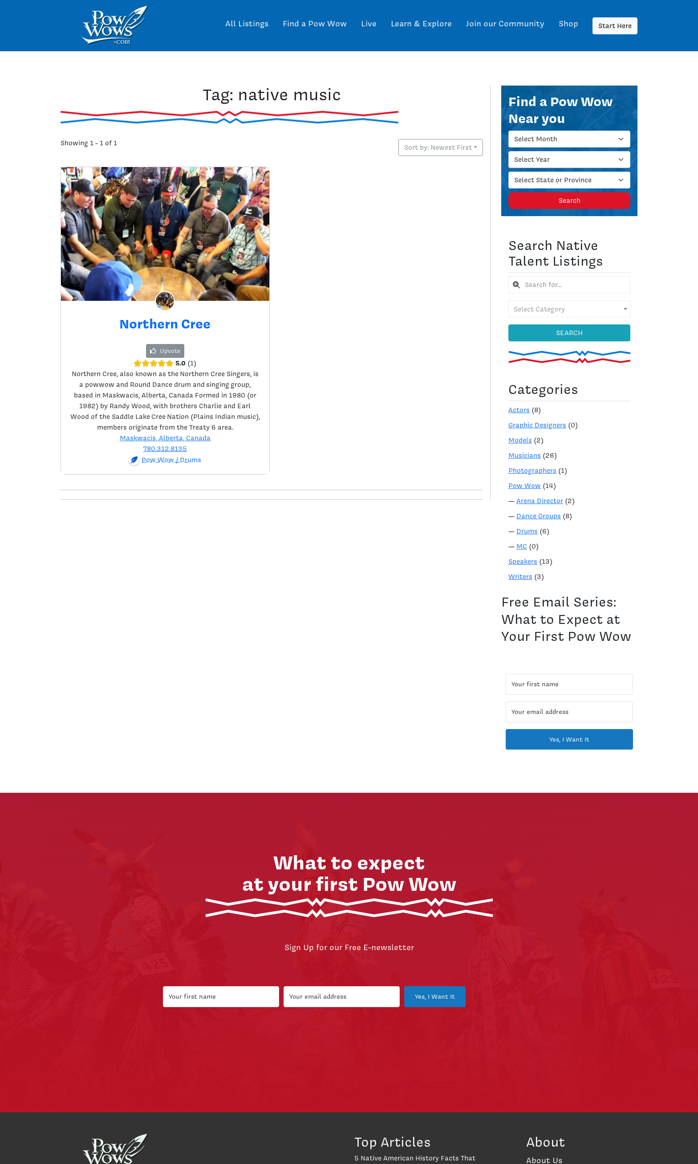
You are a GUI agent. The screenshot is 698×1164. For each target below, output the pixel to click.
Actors (519, 410)
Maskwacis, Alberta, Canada (165, 438)
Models (520, 440)
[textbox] (569, 308)
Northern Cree (165, 323)
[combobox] (569, 284)
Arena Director (539, 500)
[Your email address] (569, 711)
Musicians (524, 455)
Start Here (615, 25)
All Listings (246, 23)
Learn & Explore (421, 23)
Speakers (522, 561)
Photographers (532, 470)
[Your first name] (569, 684)
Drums (527, 531)
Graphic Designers (537, 425)
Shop (568, 23)
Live (369, 23)
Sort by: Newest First (438, 147)
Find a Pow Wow (315, 23)
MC (521, 546)
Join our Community (505, 23)
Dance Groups (538, 516)
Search (569, 200)
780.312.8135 (165, 448)
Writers (520, 576)
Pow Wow (524, 485)
